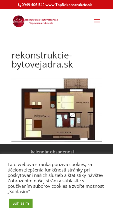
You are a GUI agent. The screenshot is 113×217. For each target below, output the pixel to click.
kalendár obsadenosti (53, 152)
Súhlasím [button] (21, 203)
